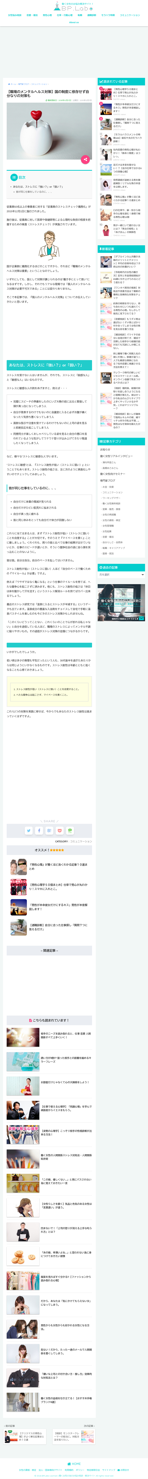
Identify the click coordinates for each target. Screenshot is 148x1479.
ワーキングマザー (111, 486)
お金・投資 (108, 475)
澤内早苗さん (109, 451)
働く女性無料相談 (111, 492)
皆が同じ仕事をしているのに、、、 (34, 191)
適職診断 (91, 15)
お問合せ (123, 1470)
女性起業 (107, 519)
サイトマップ (108, 1470)
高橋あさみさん (110, 456)
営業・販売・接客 (111, 497)
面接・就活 (108, 542)
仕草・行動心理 (65, 15)
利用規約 (69, 1470)
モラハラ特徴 (108, 15)
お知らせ (105, 438)
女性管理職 (108, 514)
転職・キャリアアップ (114, 536)
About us (74, 22)
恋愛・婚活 (32, 15)
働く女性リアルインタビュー (116, 444)
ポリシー (80, 1470)
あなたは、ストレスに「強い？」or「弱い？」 (38, 186)
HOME (74, 1464)
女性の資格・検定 (111, 508)
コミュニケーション (130, 15)
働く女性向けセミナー (112, 462)
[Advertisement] (74, 52)
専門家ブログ (107, 469)
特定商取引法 (93, 1470)
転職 (80, 15)
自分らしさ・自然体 (113, 531)
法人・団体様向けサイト (50, 1470)
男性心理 (47, 15)
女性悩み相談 (14, 15)
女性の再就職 (109, 503)
